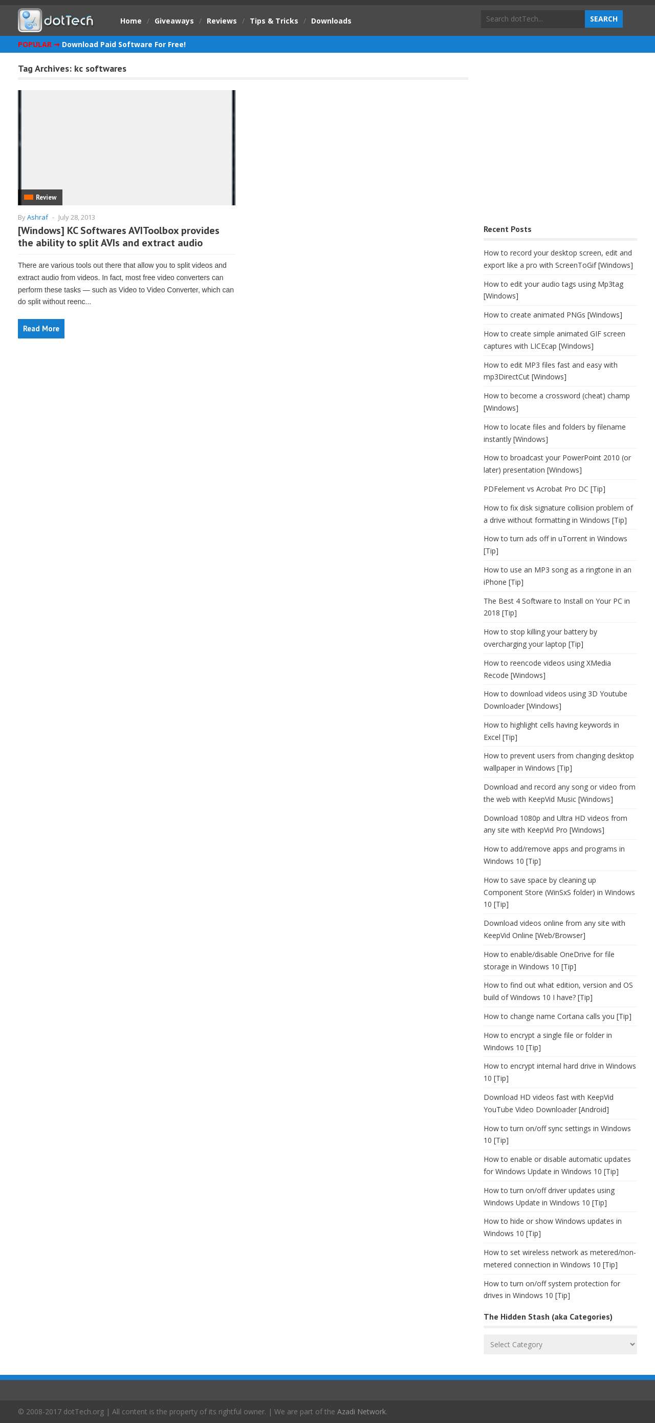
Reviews (222, 21)
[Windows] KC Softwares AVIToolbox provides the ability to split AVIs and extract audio (119, 236)
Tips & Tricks (274, 21)
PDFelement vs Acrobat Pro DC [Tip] (544, 489)
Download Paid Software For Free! (124, 44)
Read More (41, 328)
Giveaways (174, 21)
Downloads (331, 21)
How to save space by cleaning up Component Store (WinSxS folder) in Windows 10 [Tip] (559, 892)
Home (131, 21)
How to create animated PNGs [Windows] (553, 315)
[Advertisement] (560, 141)
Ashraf (37, 217)
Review (46, 197)
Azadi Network (361, 1411)
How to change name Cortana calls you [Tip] (557, 1016)
